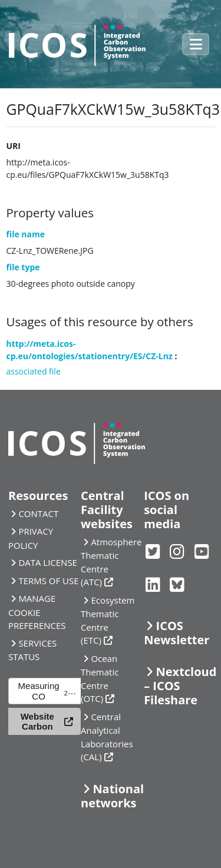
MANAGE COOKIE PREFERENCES (37, 611)
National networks (112, 796)
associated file (33, 371)
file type (23, 267)
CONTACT (38, 513)
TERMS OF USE (48, 581)
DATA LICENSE (47, 562)
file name (25, 234)
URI (13, 145)
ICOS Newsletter (176, 633)
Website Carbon (37, 721)
